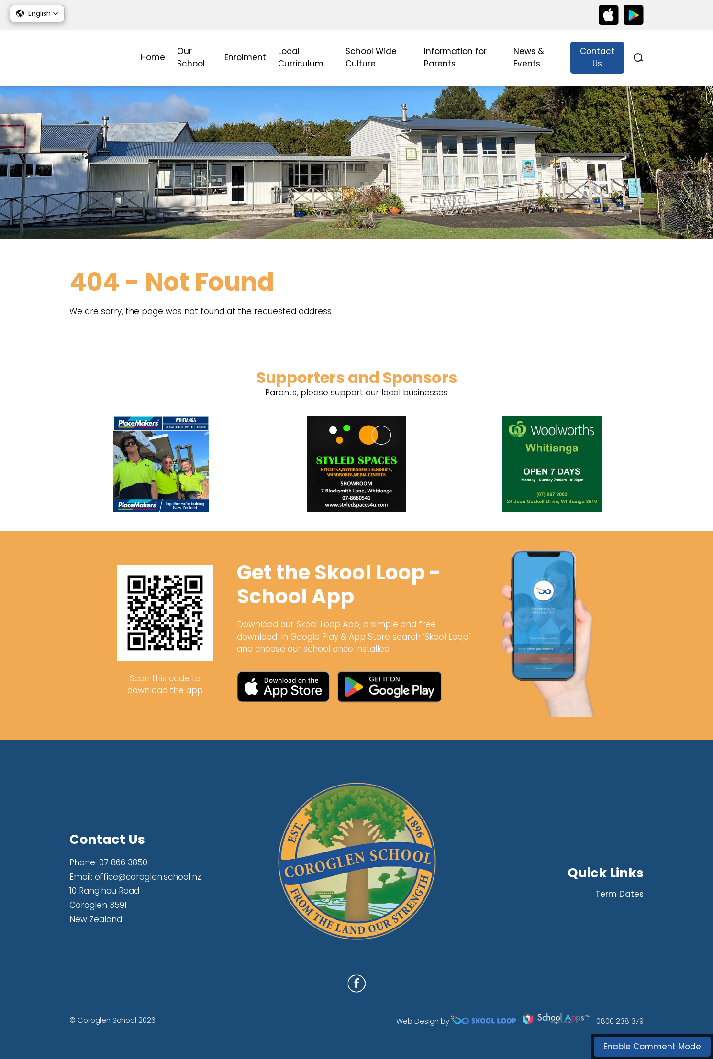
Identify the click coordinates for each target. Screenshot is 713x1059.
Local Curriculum (300, 57)
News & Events (528, 57)
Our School (191, 57)
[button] (37, 13)
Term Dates (619, 894)
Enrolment (245, 57)
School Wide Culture (371, 57)
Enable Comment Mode (652, 1046)
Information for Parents (455, 57)
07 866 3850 (123, 862)
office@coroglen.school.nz (148, 877)
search (639, 58)
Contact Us (597, 57)
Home (153, 57)
